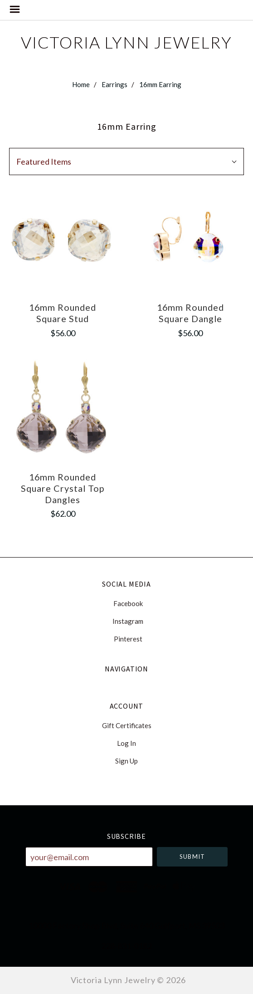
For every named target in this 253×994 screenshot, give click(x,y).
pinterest (126, 638)
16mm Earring (160, 84)
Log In (126, 743)
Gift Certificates (126, 725)
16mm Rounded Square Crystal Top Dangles (62, 487)
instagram (126, 621)
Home (81, 84)
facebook (127, 603)
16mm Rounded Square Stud (62, 313)
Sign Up (126, 760)
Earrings (114, 84)
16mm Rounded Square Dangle (190, 313)
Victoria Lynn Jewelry (126, 42)
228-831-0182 (126, 946)
